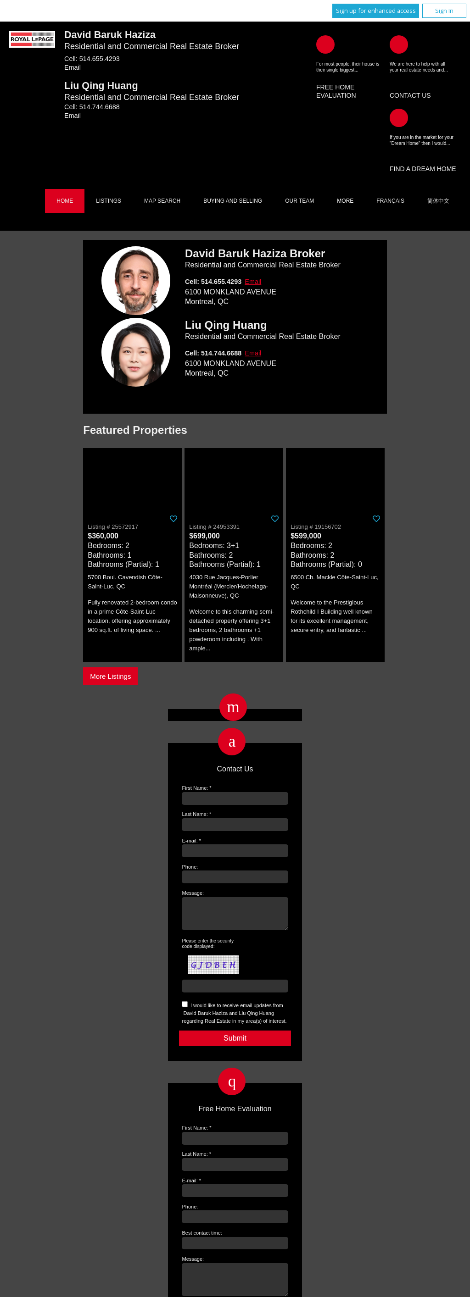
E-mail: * (191, 840)
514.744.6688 (99, 107)
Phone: (190, 867)
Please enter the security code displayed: (208, 949)
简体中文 (438, 201)
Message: (193, 893)
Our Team (299, 201)
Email (72, 67)
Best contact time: (202, 1238)
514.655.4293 (99, 58)
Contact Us (410, 95)
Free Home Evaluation (336, 91)
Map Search (162, 201)
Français (390, 201)
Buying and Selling (232, 201)
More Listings (110, 676)
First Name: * (196, 788)
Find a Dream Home (423, 168)
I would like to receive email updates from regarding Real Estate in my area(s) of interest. (234, 1018)
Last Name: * (196, 814)
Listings (108, 201)
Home (64, 201)
